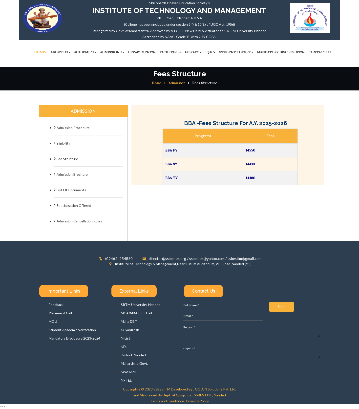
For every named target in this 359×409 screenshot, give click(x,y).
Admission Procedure (73, 128)
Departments (142, 52)
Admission (177, 83)
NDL (124, 346)
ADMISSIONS (112, 52)
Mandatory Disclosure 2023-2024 (74, 338)
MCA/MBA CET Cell (136, 313)
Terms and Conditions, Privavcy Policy (179, 401)
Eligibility (63, 143)
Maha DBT (129, 321)
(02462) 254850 (116, 258)
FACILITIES (170, 52)
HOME (40, 52)
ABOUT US (60, 52)
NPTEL (126, 380)
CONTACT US (320, 52)
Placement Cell (60, 313)
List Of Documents (71, 190)
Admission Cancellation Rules (79, 221)
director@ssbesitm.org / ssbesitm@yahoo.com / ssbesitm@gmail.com (201, 258)
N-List (125, 338)
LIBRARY (193, 52)
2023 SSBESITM (157, 389)
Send (196, 359)
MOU (53, 321)
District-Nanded (133, 355)
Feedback (56, 304)
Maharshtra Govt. (134, 363)
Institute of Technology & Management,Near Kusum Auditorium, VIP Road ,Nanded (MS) (180, 264)
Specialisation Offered (74, 205)
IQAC (210, 52)
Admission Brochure (72, 174)
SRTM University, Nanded (140, 304)
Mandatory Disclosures (281, 52)
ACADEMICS (85, 52)
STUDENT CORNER (236, 52)
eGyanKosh (130, 330)
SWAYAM (128, 372)
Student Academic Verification (72, 330)
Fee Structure (67, 159)
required (251, 340)
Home (157, 83)
